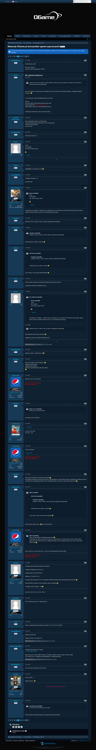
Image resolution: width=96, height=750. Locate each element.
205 (85, 621)
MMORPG (77, 36)
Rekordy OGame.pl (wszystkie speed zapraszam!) (34, 46)
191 (85, 247)
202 (85, 530)
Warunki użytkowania (18, 740)
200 (85, 474)
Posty (10, 155)
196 (85, 375)
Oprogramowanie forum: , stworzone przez (48, 747)
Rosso (44, 344)
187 (85, 174)
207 (85, 646)
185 (85, 141)
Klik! (28, 155)
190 (85, 227)
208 (85, 664)
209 (85, 674)
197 (85, 403)
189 (85, 218)
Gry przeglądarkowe (65, 36)
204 (85, 598)
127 (26, 56)
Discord (43, 36)
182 (85, 75)
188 (85, 187)
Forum (9, 36)
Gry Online (86, 36)
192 (85, 278)
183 (85, 117)
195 (85, 359)
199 (85, 446)
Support (35, 36)
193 (85, 291)
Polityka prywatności (30, 740)
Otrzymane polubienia (14, 202)
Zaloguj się (8, 1)
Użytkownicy (26, 36)
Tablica (18, 36)
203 (85, 562)
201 (85, 487)
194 (85, 349)
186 (85, 165)
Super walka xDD (31, 651)
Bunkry (28, 427)
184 (85, 132)
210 (85, 700)
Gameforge (52, 36)
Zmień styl (73, 740)
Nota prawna (9, 740)
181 (85, 60)
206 (85, 631)
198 (85, 423)
